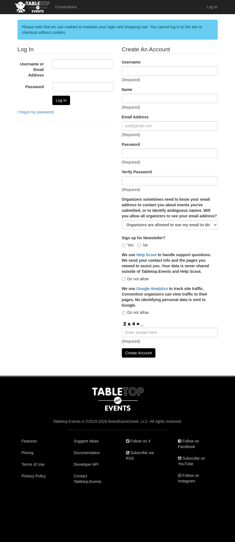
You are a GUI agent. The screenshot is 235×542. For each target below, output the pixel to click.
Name (127, 89)
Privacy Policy (34, 476)
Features (29, 441)
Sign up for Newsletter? (143, 238)
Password (34, 87)
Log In (212, 7)
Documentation (87, 453)
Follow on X (138, 441)
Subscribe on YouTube (191, 461)
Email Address (135, 117)
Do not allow (135, 279)
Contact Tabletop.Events (88, 479)
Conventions (66, 7)
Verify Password (137, 172)
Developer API (86, 464)
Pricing (28, 453)
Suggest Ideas (86, 441)
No (142, 245)
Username (131, 62)
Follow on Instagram (188, 478)
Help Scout (146, 255)
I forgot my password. (36, 112)
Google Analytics (152, 288)
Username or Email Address (32, 69)
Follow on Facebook (188, 444)
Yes (128, 245)
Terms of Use (33, 464)
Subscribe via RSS (140, 455)
